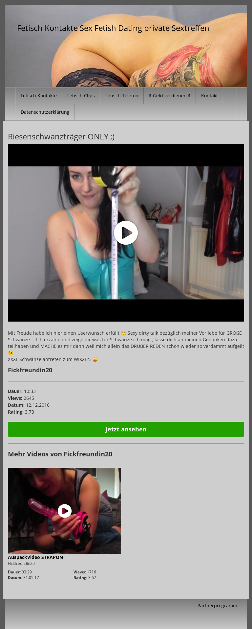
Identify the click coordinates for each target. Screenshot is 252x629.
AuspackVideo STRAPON (35, 557)
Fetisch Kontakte (39, 95)
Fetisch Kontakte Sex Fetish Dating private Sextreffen (113, 27)
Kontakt (209, 95)
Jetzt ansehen (126, 429)
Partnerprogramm (217, 605)
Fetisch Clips (81, 95)
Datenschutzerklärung (45, 112)
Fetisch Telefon (121, 95)
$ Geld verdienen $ (170, 95)
